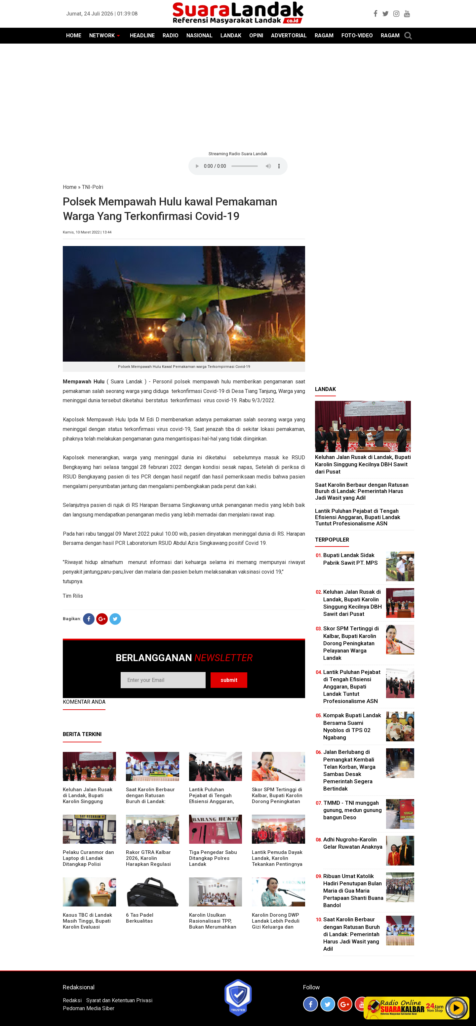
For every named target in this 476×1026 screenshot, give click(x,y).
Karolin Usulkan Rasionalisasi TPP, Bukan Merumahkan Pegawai (212, 924)
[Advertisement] (238, 96)
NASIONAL (199, 35)
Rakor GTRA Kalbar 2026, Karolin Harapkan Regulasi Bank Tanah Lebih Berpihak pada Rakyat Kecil (152, 867)
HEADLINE (142, 35)
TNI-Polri (92, 187)
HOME (73, 35)
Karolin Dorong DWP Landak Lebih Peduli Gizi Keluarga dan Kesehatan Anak (275, 924)
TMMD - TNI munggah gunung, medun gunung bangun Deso (352, 810)
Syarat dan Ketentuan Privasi (119, 1000)
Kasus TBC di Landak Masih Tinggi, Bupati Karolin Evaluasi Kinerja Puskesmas (87, 924)
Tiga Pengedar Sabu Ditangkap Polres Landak (213, 858)
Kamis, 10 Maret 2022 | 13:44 (87, 232)
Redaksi (72, 1000)
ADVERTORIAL (289, 35)
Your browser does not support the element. (238, 166)
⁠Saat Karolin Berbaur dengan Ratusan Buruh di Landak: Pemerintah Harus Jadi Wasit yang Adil (150, 801)
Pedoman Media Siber (88, 1008)
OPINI (256, 35)
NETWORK (102, 35)
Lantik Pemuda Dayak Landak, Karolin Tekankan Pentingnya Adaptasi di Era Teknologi (277, 864)
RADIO (170, 35)
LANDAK (230, 35)
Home (70, 187)
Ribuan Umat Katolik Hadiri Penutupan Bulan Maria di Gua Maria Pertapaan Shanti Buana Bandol (353, 890)
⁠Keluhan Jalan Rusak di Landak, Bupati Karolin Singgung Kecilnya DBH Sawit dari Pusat (87, 801)
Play (456, 1007)
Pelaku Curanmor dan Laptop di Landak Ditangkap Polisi (88, 858)
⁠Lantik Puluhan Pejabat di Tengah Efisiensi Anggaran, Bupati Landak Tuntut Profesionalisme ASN (214, 801)
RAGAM (324, 35)
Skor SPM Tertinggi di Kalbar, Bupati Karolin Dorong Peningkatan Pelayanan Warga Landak (277, 801)
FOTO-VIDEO (357, 35)
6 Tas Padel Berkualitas (139, 918)
